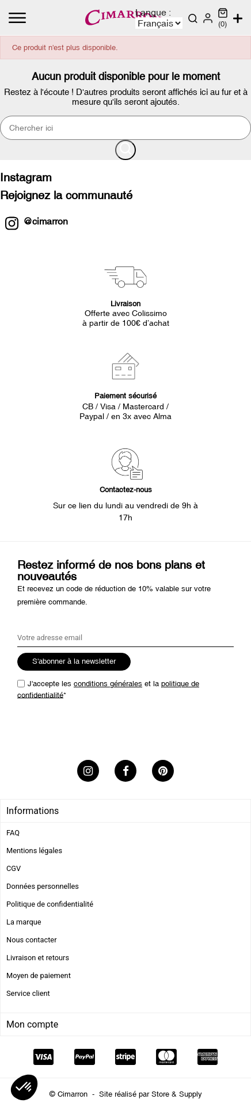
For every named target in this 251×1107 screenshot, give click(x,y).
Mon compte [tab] (32, 1024)
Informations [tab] (32, 810)
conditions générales (108, 683)
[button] (24, 1087)
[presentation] (104, 725)
